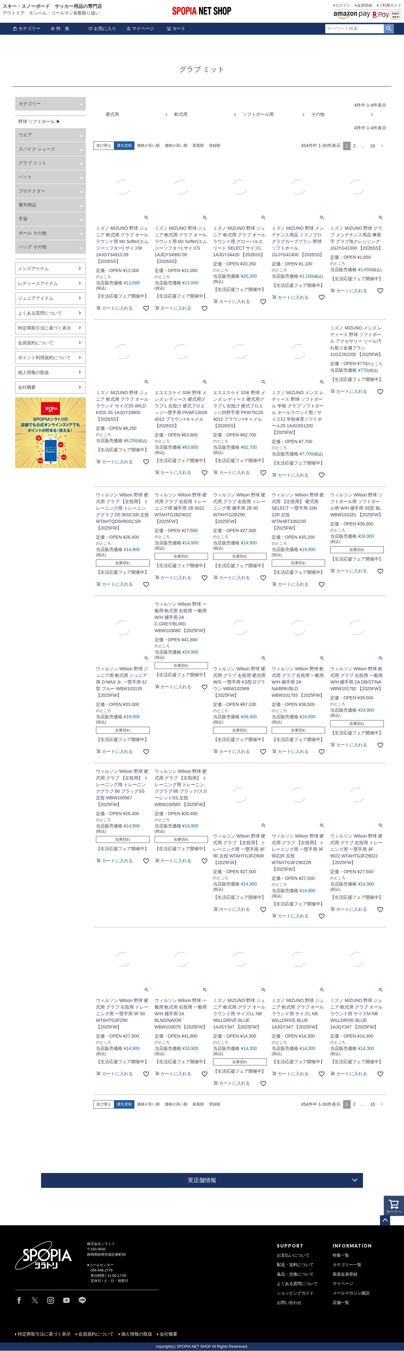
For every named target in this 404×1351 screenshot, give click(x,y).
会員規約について (35, 342)
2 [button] (354, 145)
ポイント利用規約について (44, 357)
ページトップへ (385, 1220)
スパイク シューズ (37, 148)
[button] (381, 146)
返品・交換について (295, 1274)
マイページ (140, 28)
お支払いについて (293, 1255)
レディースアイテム (38, 283)
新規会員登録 (345, 1274)
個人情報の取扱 (33, 372)
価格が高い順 (176, 145)
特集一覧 (341, 1255)
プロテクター (32, 190)
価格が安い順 (148, 145)
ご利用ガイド (390, 5)
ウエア (25, 134)
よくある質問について (40, 313)
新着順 (198, 145)
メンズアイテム (33, 268)
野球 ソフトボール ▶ (39, 121)
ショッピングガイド (295, 1293)
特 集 (59, 28)
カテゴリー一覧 (347, 1265)
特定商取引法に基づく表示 (44, 327)
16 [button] (372, 145)
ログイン (342, 5)
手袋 (23, 218)
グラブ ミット (32, 162)
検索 (389, 28)
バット (25, 176)
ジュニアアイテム (35, 298)
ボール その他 (32, 232)
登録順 (214, 145)
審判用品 (27, 204)
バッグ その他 (32, 246)
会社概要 (27, 387)
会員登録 (364, 5)
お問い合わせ (289, 1303)
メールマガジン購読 (351, 1293)
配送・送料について (295, 1265)
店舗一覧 (341, 1303)
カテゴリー (26, 28)
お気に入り (102, 28)
